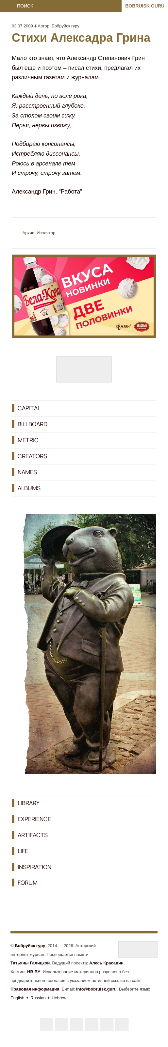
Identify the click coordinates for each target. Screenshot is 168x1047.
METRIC (28, 440)
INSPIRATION (34, 867)
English (17, 997)
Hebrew (59, 997)
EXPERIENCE (34, 819)
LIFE (23, 851)
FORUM (28, 882)
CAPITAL (29, 408)
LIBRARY (29, 803)
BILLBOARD (32, 424)
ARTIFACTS (33, 835)
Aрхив (28, 232)
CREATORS (32, 456)
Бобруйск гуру (65, 25)
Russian (38, 997)
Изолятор (46, 232)
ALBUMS (29, 488)
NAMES (27, 472)
